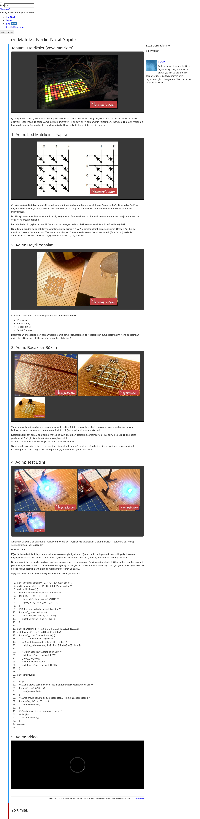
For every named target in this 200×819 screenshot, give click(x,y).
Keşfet (8, 20)
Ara (2, 5)
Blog (11, 24)
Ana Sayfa (10, 17)
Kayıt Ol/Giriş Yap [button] (14, 27)
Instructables (139, 798)
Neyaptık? (5, 9)
